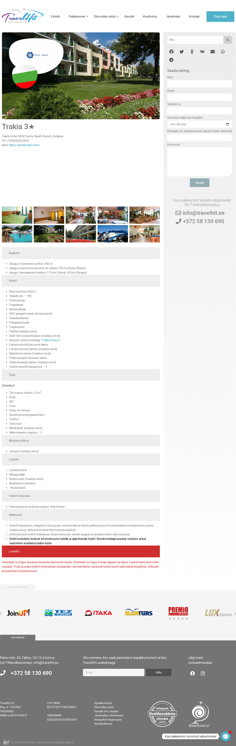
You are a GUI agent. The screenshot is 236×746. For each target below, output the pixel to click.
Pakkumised (77, 16)
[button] (171, 52)
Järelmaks (173, 16)
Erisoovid (173, 144)
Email (170, 90)
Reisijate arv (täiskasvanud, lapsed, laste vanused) (199, 131)
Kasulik (129, 16)
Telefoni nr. (174, 104)
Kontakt (194, 16)
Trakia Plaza (50, 340)
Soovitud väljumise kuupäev (185, 117)
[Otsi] (195, 40)
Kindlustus (150, 16)
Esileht (55, 16)
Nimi (170, 77)
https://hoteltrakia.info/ (24, 145)
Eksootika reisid (105, 16)
